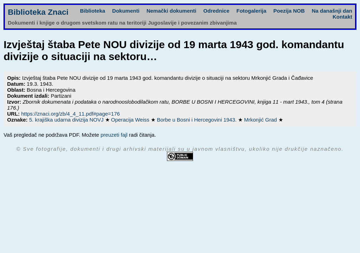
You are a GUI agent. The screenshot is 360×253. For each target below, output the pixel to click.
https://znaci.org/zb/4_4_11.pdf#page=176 (70, 114)
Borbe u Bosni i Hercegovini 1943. (197, 120)
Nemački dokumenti (172, 11)
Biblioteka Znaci (38, 12)
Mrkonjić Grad (261, 120)
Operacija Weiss (131, 120)
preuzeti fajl (114, 135)
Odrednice (216, 11)
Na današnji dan (332, 11)
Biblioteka (92, 11)
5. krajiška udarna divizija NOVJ (67, 120)
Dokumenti (126, 11)
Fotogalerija (251, 11)
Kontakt (342, 17)
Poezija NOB (289, 11)
